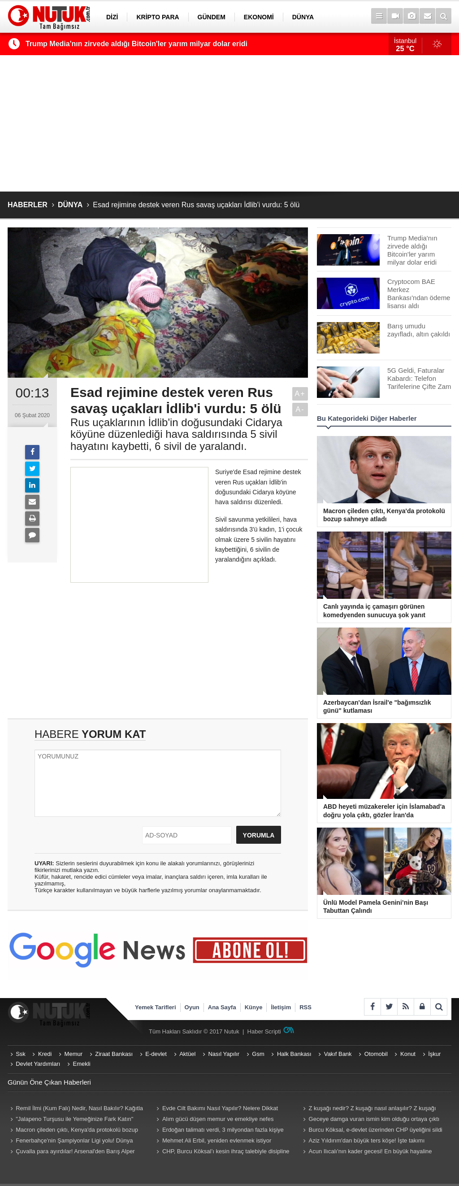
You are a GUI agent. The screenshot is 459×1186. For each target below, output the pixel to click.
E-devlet (156, 1054)
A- (300, 409)
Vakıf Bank (338, 1054)
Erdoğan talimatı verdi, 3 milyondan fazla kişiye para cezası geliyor (219, 1130)
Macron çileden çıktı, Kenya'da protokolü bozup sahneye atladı (73, 1130)
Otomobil (376, 1054)
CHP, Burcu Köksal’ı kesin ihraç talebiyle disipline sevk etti (222, 1152)
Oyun (192, 1007)
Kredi (45, 1054)
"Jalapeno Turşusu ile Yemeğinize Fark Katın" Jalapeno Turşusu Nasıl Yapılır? (70, 1120)
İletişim (281, 1007)
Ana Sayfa (222, 1007)
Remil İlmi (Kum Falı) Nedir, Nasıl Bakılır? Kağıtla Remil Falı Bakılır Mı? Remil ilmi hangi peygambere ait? (75, 1109)
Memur (73, 1054)
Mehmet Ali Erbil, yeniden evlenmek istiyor (217, 1140)
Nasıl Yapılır (223, 1054)
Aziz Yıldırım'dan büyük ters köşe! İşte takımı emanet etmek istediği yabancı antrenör (362, 1141)
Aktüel (187, 1054)
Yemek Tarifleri (155, 1007)
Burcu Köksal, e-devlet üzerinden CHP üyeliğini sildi (375, 1129)
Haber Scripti (264, 1031)
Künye (254, 1007)
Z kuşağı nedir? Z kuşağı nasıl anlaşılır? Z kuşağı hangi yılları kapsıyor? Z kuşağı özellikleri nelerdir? (368, 1109)
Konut (408, 1054)
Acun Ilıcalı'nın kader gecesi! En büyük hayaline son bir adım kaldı (366, 1152)
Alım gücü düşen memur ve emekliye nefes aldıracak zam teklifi (214, 1120)
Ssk (21, 1054)
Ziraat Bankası (114, 1054)
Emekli (82, 1063)
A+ (299, 393)
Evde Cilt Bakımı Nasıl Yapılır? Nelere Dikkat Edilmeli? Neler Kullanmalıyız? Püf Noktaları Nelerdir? (224, 1109)
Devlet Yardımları (38, 1063)
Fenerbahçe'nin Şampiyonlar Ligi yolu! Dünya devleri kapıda (70, 1141)
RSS (305, 1007)
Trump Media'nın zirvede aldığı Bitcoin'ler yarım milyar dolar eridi (136, 44)
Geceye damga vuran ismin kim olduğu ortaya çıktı (374, 1119)
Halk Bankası (294, 1054)
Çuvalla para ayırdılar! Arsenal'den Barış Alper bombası (71, 1152)
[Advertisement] (229, 123)
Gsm (258, 1054)
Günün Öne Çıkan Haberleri (49, 1082)
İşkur (434, 1054)
